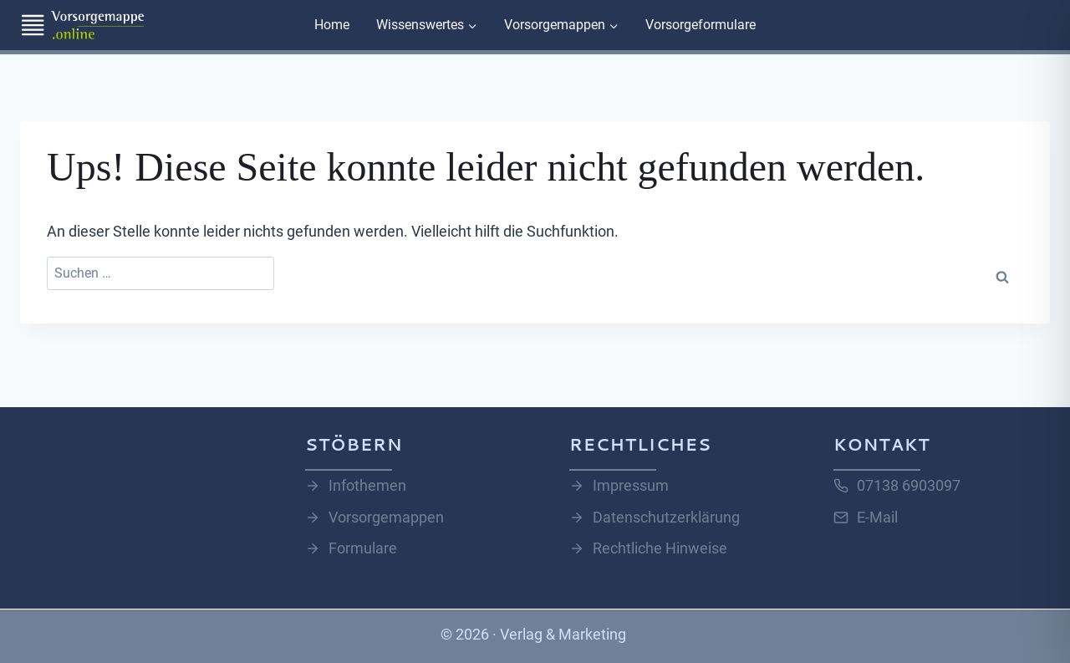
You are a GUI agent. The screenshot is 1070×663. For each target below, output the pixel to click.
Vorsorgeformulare (700, 25)
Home (331, 25)
